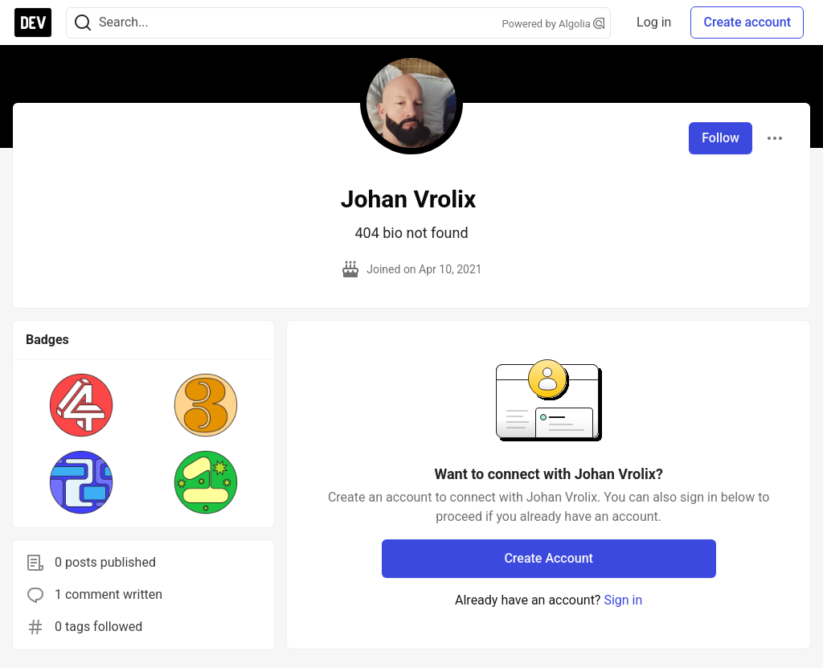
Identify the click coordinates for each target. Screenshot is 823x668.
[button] (81, 405)
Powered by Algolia (553, 24)
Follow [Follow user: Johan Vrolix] (720, 137)
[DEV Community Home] (33, 22)
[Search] (83, 23)
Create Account (548, 558)
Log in (654, 22)
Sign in (623, 600)
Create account (747, 22)
